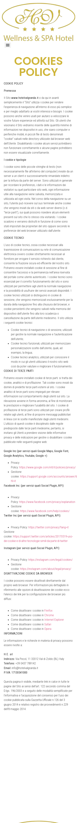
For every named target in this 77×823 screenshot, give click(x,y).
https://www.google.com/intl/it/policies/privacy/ (47, 467)
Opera (47, 629)
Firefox (48, 610)
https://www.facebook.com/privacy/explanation (47, 502)
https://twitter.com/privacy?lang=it (48, 527)
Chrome (49, 615)
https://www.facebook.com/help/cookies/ (45, 511)
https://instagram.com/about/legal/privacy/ (45, 569)
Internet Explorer (54, 619)
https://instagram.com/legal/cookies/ (50, 559)
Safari (47, 624)
